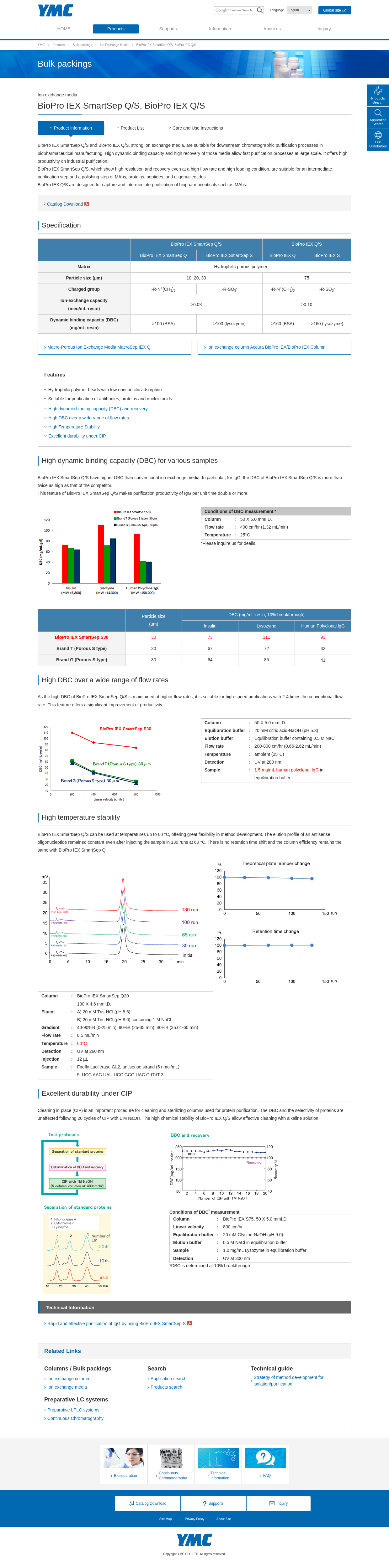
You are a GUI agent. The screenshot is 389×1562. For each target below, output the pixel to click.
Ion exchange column (68, 1378)
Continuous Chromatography (75, 1418)
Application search (168, 1378)
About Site (223, 1519)
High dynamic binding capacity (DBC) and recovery (98, 408)
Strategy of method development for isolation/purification (289, 1380)
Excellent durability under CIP (77, 435)
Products (58, 45)
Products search (166, 1387)
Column (265, 347)
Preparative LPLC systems (73, 1409)
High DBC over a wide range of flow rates (88, 417)
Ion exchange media (67, 1387)
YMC (41, 45)
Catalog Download (65, 204)
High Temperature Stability (74, 426)
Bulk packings (82, 45)
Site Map (165, 1519)
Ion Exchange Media (114, 45)
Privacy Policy (194, 1519)
